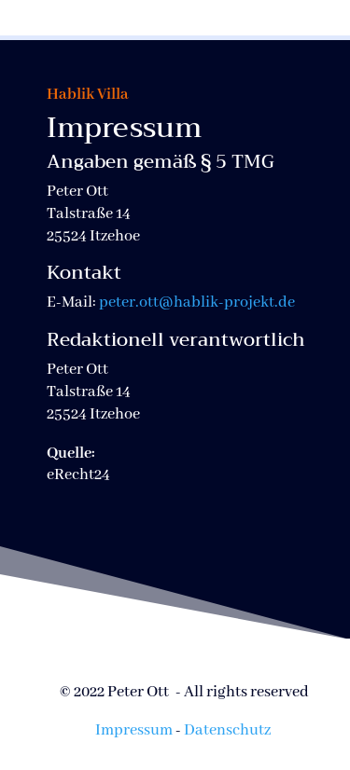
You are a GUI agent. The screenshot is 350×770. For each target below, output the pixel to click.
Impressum (134, 730)
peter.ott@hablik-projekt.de (197, 302)
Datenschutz (227, 730)
